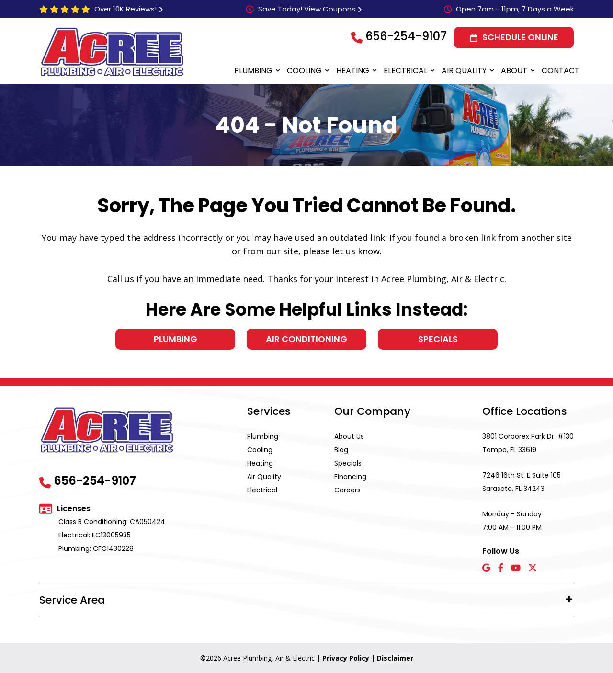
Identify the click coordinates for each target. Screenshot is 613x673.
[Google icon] (486, 568)
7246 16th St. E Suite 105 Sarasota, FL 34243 (521, 481)
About (514, 70)
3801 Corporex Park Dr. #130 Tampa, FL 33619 (528, 443)
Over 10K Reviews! (125, 9)
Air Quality (464, 70)
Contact (560, 70)
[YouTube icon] (516, 568)
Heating (352, 70)
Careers (347, 490)
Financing (350, 476)
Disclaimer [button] (395, 657)
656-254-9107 (406, 36)
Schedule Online (520, 37)
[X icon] (532, 568)
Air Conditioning (306, 339)
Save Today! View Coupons (306, 9)
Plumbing (253, 70)
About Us (349, 436)
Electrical (405, 70)
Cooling (304, 70)
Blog (341, 450)
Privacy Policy (345, 657)
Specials (438, 339)
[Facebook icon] (500, 568)
